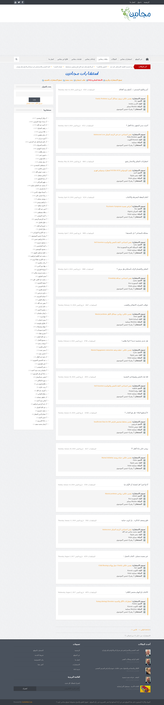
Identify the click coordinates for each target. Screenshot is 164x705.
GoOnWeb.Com (27, 702)
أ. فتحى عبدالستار (41, 377)
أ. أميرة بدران (43, 138)
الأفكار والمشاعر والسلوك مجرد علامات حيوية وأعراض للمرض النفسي (117, 668)
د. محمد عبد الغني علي (40, 279)
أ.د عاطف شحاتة (42, 397)
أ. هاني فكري (43, 347)
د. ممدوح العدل (42, 340)
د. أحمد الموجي (42, 216)
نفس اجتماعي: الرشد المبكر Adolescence (117, 529)
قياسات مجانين (76, 59)
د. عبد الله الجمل (42, 407)
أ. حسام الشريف (42, 296)
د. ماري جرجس (42, 293)
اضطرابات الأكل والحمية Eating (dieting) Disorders (114, 601)
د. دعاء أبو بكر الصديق (40, 374)
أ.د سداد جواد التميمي (40, 122)
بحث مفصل (69, 80)
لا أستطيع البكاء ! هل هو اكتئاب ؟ (136, 413)
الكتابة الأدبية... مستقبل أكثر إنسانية (128, 686)
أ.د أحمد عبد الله (42, 125)
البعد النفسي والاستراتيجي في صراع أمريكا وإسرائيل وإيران (26, 67)
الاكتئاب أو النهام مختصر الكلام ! (137, 592)
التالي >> (141, 630)
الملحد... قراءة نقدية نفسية (130, 677)
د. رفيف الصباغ (42, 128)
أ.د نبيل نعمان (43, 162)
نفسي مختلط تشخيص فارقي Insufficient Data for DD (113, 422)
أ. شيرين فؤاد (43, 333)
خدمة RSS (77, 669)
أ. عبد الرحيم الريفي (41, 219)
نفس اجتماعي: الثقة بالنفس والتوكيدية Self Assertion (113, 242)
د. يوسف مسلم (42, 199)
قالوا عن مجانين (62, 59)
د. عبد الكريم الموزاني (40, 232)
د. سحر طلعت (42, 152)
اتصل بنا (132, 2)
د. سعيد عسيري (42, 411)
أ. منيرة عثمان (42, 320)
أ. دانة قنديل (43, 189)
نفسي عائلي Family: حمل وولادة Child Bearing (115, 565)
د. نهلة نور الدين (42, 266)
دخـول (139, 2)
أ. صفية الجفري (42, 283)
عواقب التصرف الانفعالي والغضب (136, 305)
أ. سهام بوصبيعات (41, 327)
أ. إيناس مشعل (42, 175)
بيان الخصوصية (38, 660)
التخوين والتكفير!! (95, 67)
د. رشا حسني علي (41, 195)
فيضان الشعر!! (51, 67)
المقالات (114, 59)
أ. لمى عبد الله (42, 209)
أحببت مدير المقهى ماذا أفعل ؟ (137, 125)
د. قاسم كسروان (42, 145)
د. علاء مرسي (43, 132)
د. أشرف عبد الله (42, 390)
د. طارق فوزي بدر (41, 384)
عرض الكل (38, 103)
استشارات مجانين (126, 59)
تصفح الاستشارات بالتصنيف (53, 80)
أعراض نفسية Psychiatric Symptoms (119, 206)
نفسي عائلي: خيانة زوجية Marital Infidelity (117, 458)
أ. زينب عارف (43, 387)
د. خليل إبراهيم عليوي (40, 253)
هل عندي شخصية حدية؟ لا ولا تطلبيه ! (134, 341)
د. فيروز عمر (43, 155)
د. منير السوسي (42, 367)
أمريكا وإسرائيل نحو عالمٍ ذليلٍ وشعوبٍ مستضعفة (72, 67)
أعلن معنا (40, 664)
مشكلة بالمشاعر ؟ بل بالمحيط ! (136, 233)
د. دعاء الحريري (42, 421)
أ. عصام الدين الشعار (40, 414)
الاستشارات (76, 664)
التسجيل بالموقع (38, 650)
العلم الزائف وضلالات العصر (130, 659)
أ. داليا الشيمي (42, 286)
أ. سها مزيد (43, 316)
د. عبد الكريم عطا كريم (40, 259)
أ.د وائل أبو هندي (42, 118)
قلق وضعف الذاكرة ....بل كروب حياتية (135, 520)
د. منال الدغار (43, 229)
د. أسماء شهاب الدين (40, 192)
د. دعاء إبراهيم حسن (40, 239)
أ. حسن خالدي (42, 169)
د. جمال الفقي (42, 300)
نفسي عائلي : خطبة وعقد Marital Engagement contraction (111, 350)
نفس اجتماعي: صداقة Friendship (120, 278)
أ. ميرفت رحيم (42, 343)
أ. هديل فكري (43, 290)
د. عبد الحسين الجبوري (40, 360)
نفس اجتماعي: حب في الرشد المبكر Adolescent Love (113, 134)
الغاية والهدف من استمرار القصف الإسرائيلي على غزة (118, 67)
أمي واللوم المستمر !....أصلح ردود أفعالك (133, 89)
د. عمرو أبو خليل (42, 226)
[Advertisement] (82, 39)
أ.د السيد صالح (42, 205)
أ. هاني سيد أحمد (42, 401)
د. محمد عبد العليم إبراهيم (39, 256)
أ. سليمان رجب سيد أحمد (39, 370)
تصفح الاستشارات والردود (113, 80)
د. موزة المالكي (42, 380)
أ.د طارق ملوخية (42, 323)
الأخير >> (134, 630)
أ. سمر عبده (43, 350)
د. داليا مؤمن (43, 158)
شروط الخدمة (39, 655)
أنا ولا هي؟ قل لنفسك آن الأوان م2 (136, 484)
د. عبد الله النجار (42, 337)
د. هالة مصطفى (42, 212)
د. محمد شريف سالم (40, 273)
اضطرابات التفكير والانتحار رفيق (136, 161)
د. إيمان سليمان (42, 313)
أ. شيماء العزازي (42, 269)
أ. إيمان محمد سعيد (41, 424)
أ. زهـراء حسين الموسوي (39, 236)
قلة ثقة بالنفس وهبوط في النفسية (136, 377)
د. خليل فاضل (43, 222)
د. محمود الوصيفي (41, 249)
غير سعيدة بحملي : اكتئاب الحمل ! (136, 556)
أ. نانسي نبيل (43, 354)
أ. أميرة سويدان (42, 330)
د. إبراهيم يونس (42, 202)
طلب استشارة (80, 80)
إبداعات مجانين (90, 59)
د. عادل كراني (42, 306)
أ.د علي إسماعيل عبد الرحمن (38, 142)
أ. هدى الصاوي (42, 276)
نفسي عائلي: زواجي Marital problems (118, 494)
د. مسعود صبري (42, 243)
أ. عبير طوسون (42, 364)
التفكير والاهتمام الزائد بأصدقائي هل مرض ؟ (132, 269)
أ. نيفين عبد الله (42, 303)
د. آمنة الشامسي (42, 246)
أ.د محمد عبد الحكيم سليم (39, 185)
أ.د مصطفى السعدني (40, 165)
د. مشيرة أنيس (42, 310)
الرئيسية (146, 2)
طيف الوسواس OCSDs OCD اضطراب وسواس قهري (113, 170)
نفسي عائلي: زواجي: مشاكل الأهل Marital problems (113, 314)
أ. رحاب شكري (42, 263)
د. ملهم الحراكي (42, 182)
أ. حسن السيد (42, 417)
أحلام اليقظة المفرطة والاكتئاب (137, 197)
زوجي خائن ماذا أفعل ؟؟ (139, 449)
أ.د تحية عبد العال (42, 357)
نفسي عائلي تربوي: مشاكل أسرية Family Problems (114, 99)
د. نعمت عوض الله (41, 172)
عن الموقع (138, 59)
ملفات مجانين (103, 59)
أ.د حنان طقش (42, 135)
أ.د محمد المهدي (42, 148)
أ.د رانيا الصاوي (42, 179)
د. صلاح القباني (42, 394)
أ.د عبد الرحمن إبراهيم (40, 404)
